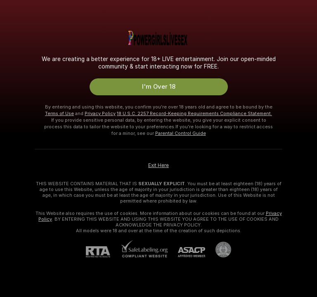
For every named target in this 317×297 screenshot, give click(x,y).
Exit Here (158, 165)
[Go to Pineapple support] (218, 249)
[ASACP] (186, 252)
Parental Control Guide (180, 133)
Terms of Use (59, 113)
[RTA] (103, 251)
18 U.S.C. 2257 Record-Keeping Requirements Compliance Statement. (194, 113)
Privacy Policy (100, 113)
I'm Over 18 (158, 86)
